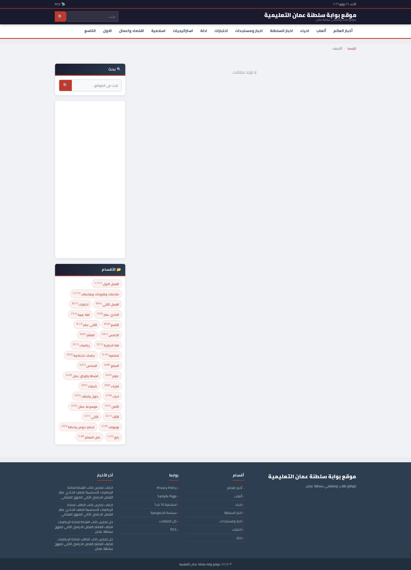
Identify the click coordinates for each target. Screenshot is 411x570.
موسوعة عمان (84, 406)
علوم (112, 375)
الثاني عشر (87, 324)
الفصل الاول (107, 283)
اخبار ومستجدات (249, 30)
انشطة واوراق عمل (82, 375)
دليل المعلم (89, 437)
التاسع (90, 30)
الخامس (110, 335)
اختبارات (221, 30)
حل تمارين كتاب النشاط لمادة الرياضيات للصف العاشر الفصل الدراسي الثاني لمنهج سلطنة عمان (84, 526)
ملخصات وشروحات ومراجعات (96, 294)
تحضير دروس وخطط (78, 427)
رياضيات (81, 345)
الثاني (91, 416)
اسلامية (158, 30)
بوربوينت (110, 427)
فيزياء (111, 386)
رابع (113, 437)
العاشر (87, 335)
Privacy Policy (167, 488)
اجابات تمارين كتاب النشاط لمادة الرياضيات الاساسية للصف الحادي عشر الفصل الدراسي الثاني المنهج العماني (86, 492)
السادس (88, 365)
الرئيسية (352, 48)
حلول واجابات (87, 396)
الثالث (112, 416)
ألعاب (321, 30)
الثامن (112, 406)
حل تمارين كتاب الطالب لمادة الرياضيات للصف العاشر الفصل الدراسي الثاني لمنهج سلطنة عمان (84, 544)
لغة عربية (80, 314)
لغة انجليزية (108, 345)
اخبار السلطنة (281, 30)
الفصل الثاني (107, 304)
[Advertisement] (90, 179)
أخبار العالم (343, 30)
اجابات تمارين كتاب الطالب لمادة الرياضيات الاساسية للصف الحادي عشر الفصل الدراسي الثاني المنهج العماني (86, 509)
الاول (107, 30)
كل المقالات (168, 521)
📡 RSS (60, 4)
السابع (111, 365)
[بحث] (96, 85)
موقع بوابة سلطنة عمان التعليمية (199, 564)
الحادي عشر (108, 314)
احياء (304, 30)
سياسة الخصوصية (163, 512)
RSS (173, 529)
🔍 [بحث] (65, 85)
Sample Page (167, 496)
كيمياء (89, 386)
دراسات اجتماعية (81, 355)
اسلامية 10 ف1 (165, 504)
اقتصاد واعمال (131, 30)
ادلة (203, 30)
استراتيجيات (183, 30)
